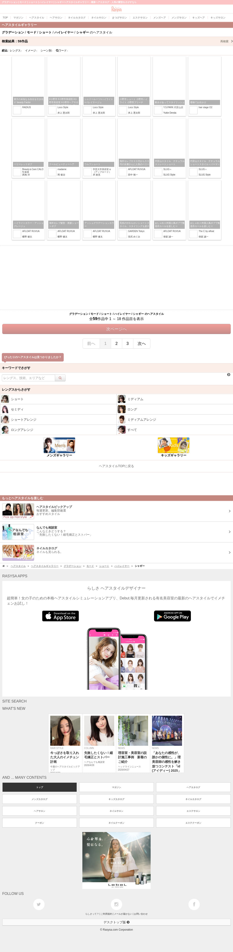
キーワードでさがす (16, 368)
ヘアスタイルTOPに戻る (116, 466)
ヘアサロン (39, 811)
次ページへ (116, 329)
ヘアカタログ (193, 787)
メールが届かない (123, 914)
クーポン (39, 823)
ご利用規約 (106, 914)
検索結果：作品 (117, 41)
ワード (62, 50)
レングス (16, 50)
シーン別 (47, 50)
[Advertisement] (116, 278)
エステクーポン (193, 823)
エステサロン (193, 811)
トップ (39, 787)
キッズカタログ (116, 799)
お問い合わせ (141, 914)
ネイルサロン (116, 811)
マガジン (116, 787)
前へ (91, 343)
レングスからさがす (16, 389)
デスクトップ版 (116, 922)
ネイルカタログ (193, 799)
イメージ (31, 50)
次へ (142, 343)
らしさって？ (92, 914)
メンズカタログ (40, 799)
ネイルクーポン (116, 823)
